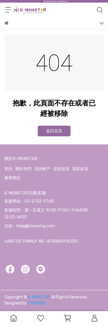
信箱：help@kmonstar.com (29, 226)
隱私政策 (80, 168)
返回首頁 (54, 131)
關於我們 (23, 168)
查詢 (8, 168)
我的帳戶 (42, 168)
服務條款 (12, 177)
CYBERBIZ (37, 303)
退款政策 (61, 168)
